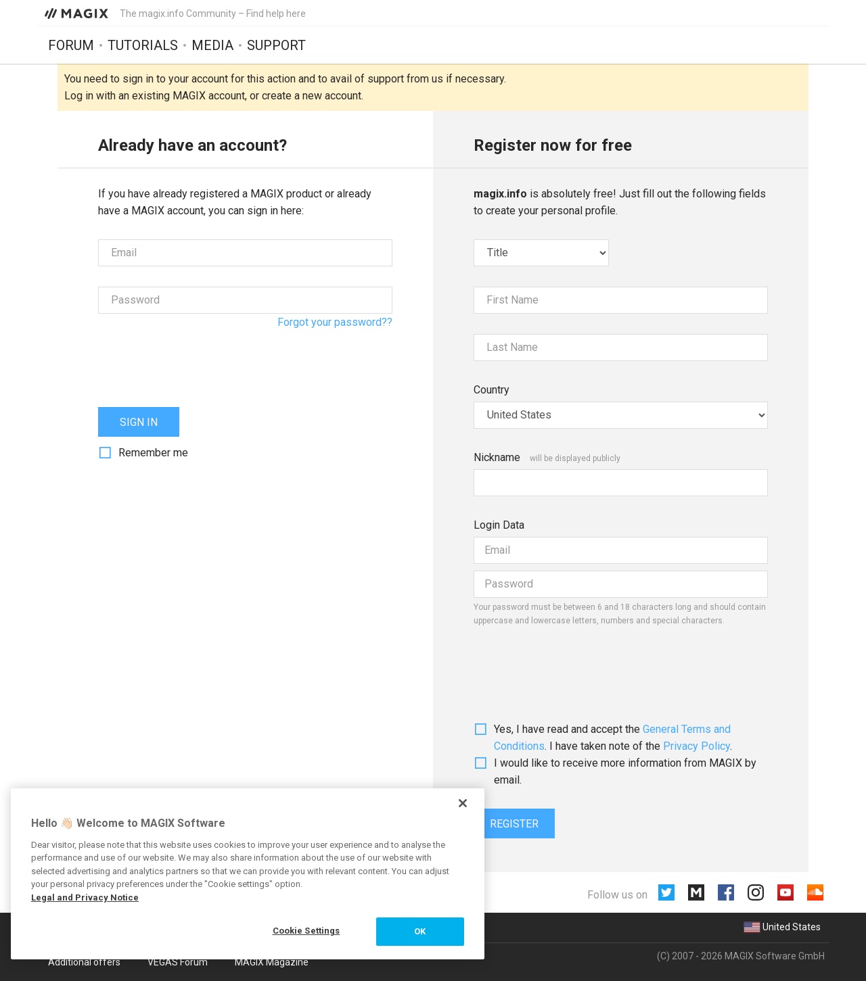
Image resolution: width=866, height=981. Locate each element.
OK (420, 931)
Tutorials (143, 45)
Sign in (139, 422)
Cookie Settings (306, 931)
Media (212, 45)
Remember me (153, 452)
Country (491, 389)
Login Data (499, 525)
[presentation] (201, 360)
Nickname (497, 457)
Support (276, 45)
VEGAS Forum (177, 962)
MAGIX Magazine (272, 962)
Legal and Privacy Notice (85, 897)
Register (514, 823)
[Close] (463, 803)
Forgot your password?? (334, 322)
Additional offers (84, 962)
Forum (71, 45)
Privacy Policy (696, 746)
